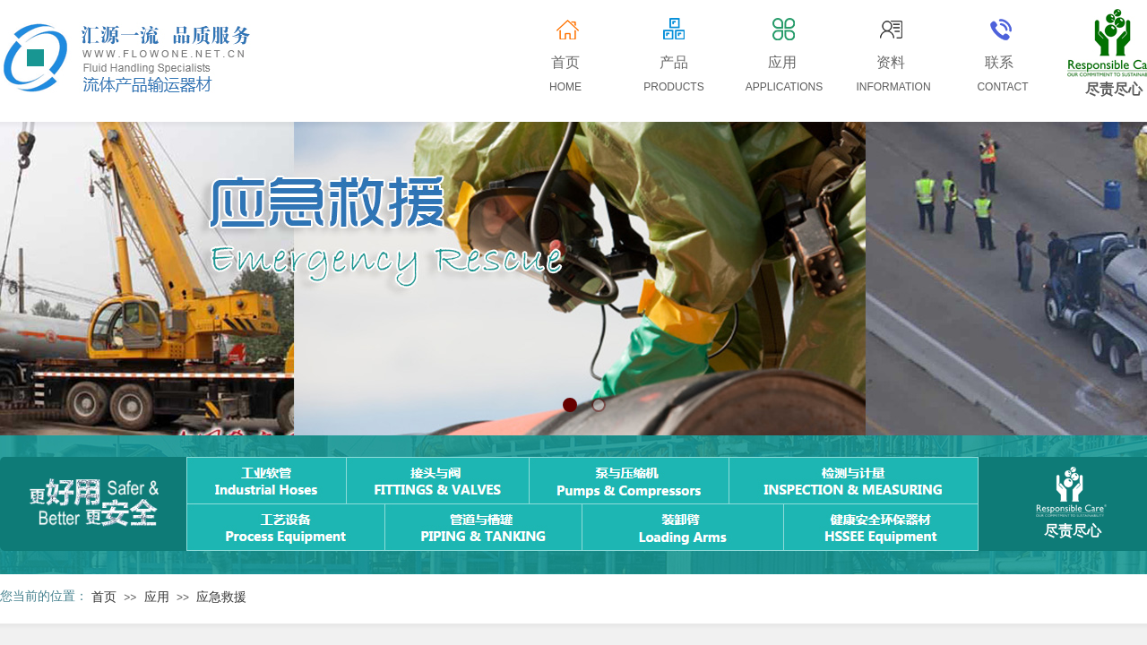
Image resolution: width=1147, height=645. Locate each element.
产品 (674, 62)
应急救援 (221, 597)
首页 (103, 597)
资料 (890, 62)
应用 (156, 597)
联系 (999, 62)
